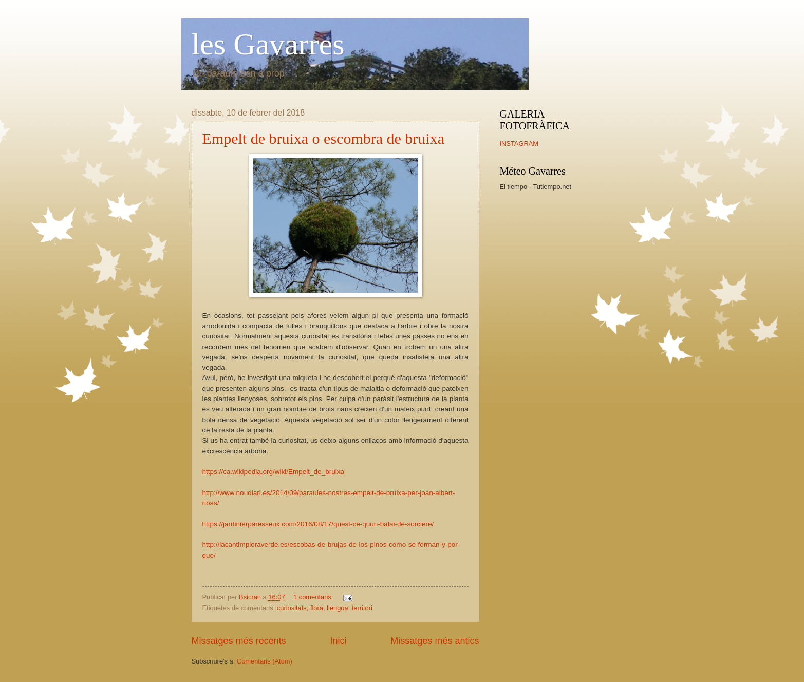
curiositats (292, 608)
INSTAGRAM (519, 143)
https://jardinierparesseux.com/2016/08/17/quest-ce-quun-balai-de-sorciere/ (318, 524)
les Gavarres (268, 44)
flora (316, 608)
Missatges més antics (434, 641)
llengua (337, 608)
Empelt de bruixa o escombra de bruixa (323, 138)
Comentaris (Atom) (264, 661)
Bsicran (251, 597)
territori (362, 608)
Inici (338, 641)
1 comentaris (312, 597)
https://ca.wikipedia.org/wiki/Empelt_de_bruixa (273, 472)
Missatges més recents (239, 641)
